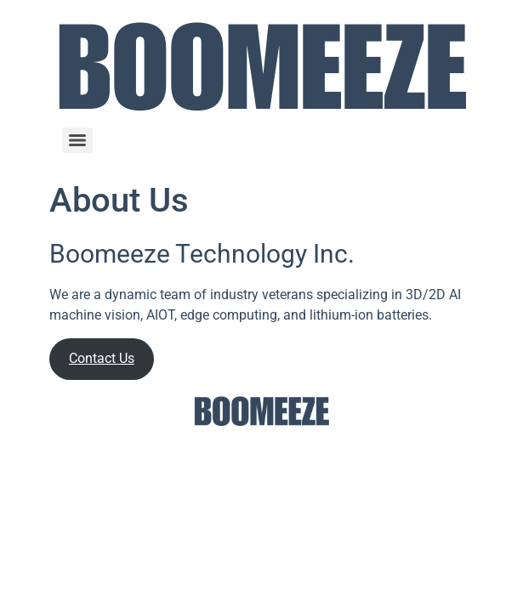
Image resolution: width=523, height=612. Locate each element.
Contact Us (101, 358)
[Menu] (77, 140)
